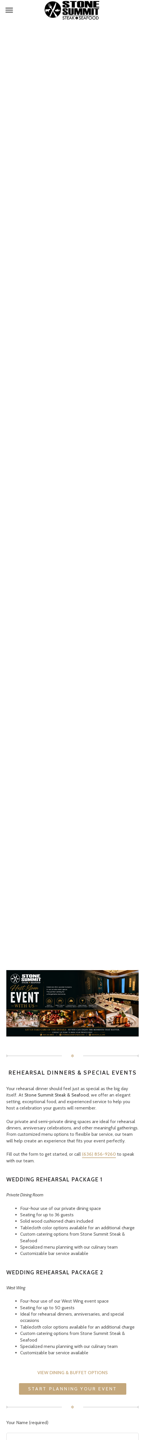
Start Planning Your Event (72, 1389)
